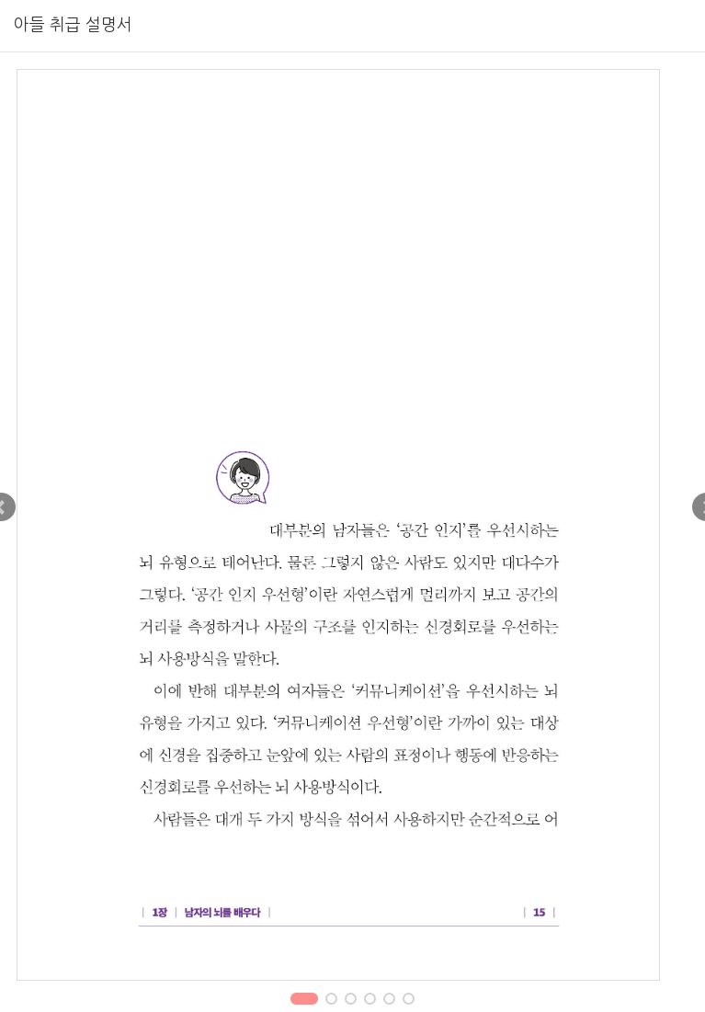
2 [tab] (331, 1000)
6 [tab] (409, 1000)
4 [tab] (370, 1000)
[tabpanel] (352, 525)
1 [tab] (304, 1000)
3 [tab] (351, 1000)
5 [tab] (389, 1000)
